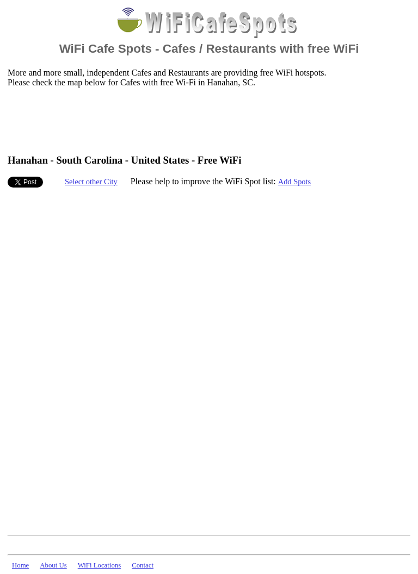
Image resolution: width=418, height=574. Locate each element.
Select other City (91, 181)
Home (20, 565)
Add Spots (294, 181)
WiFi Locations (99, 565)
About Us (53, 565)
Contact (142, 565)
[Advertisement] (206, 120)
